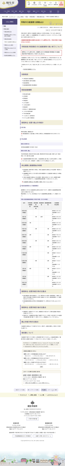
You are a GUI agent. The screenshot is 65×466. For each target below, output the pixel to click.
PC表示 (44, 389)
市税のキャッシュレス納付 (10, 52)
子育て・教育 (14, 11)
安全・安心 (43, 11)
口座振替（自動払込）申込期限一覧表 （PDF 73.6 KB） (38, 181)
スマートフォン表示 (52, 389)
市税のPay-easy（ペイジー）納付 (10, 49)
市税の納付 (32, 16)
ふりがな (40, 4)
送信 (41, 366)
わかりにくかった (54, 360)
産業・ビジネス (36, 11)
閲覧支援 (56, 4)
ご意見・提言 (33, 394)
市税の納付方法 (40, 16)
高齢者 (28, 11)
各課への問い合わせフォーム (43, 436)
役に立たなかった (51, 355)
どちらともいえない (39, 355)
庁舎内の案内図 (33, 418)
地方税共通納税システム (29, 69)
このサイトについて (52, 394)
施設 (51, 11)
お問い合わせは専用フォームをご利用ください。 (37, 382)
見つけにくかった (54, 364)
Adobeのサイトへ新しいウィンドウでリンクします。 (36, 346)
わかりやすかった (29, 360)
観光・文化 (21, 11)
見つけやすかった (30, 364)
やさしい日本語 (45, 5)
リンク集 (42, 394)
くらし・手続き (7, 11)
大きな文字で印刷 (55, 30)
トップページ (12, 16)
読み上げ (50, 4)
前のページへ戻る (20, 389)
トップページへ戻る (34, 389)
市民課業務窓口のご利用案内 (23, 436)
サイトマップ (23, 394)
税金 (27, 16)
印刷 (47, 30)
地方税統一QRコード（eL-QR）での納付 (10, 35)
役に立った (28, 355)
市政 (58, 11)
